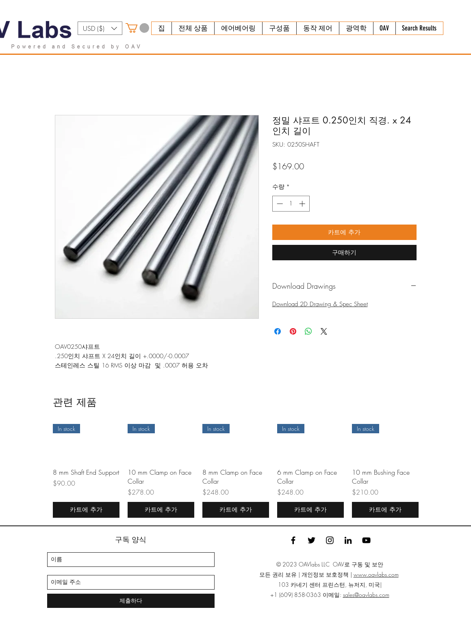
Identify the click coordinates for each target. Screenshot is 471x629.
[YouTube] (366, 540)
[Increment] (302, 203)
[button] (100, 28)
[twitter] (311, 540)
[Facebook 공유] (277, 331)
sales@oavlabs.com (366, 595)
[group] (236, 471)
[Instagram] (330, 540)
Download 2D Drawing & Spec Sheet (320, 304)
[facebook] (293, 540)
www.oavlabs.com (376, 574)
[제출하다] (131, 601)
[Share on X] (324, 331)
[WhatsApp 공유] (308, 331)
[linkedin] (348, 540)
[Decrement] (278, 203)
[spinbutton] (290, 203)
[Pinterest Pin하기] (293, 331)
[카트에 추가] (86, 510)
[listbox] (100, 28)
